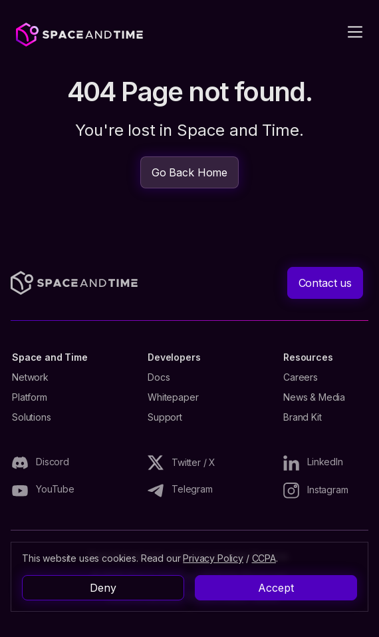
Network (30, 377)
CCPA (264, 558)
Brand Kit (302, 417)
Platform (29, 397)
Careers (300, 377)
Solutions (31, 417)
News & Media (314, 397)
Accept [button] (275, 587)
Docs (159, 377)
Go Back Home (189, 172)
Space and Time (50, 357)
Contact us (325, 283)
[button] (347, 32)
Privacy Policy (213, 558)
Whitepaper (173, 397)
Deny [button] (103, 587)
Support (165, 417)
